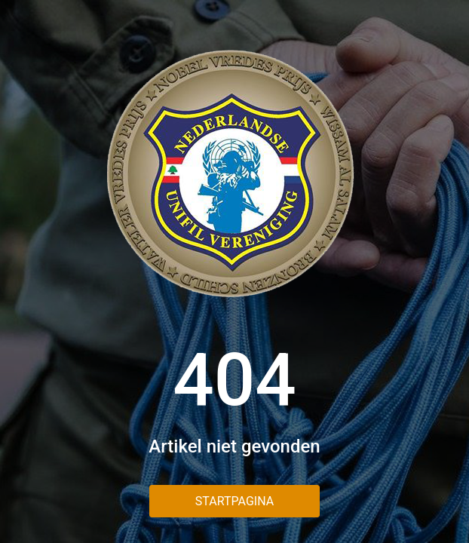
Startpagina (234, 501)
